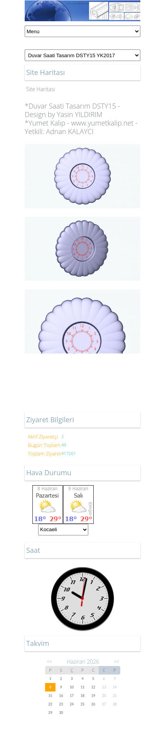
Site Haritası (40, 89)
